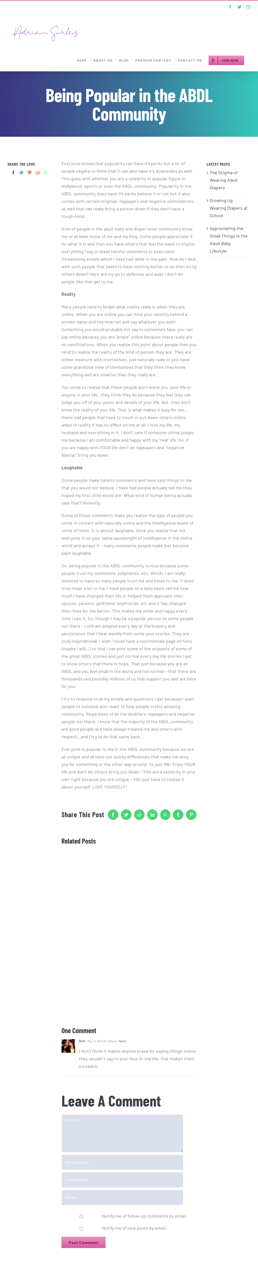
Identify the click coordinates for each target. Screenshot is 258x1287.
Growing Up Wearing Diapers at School (229, 208)
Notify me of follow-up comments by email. (144, 1216)
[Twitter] (21, 172)
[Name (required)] (122, 1162)
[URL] (122, 1197)
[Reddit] (38, 172)
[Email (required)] (122, 1179)
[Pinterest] (29, 172)
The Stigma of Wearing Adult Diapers (224, 180)
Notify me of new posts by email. (134, 1228)
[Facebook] (13, 172)
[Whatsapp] (45, 172)
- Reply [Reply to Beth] (121, 1041)
